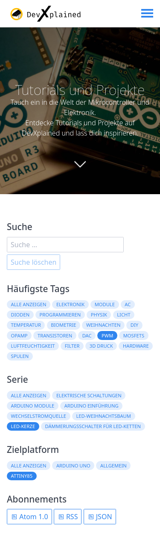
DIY (134, 325)
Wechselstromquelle (39, 416)
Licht (123, 314)
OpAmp (19, 335)
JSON (99, 516)
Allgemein (113, 465)
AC (128, 304)
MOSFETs (133, 335)
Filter (72, 346)
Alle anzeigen (29, 304)
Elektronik (70, 304)
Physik (99, 314)
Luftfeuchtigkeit (33, 346)
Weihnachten (103, 325)
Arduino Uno (73, 465)
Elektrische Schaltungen (89, 395)
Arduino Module (33, 405)
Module (105, 304)
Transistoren (55, 335)
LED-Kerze (23, 426)
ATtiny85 (21, 476)
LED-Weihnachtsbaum (103, 416)
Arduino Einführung (91, 405)
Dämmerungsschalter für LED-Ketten (93, 426)
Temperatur (26, 325)
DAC (87, 335)
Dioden (20, 314)
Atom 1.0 (29, 516)
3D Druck (101, 346)
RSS (68, 516)
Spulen (20, 356)
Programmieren (60, 314)
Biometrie (63, 325)
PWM (107, 335)
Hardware (136, 346)
